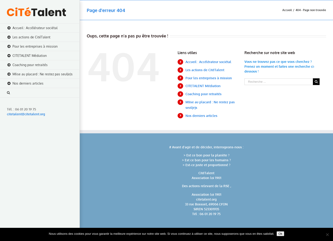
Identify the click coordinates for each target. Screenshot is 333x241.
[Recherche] (40, 93)
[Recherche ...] (278, 81)
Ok (280, 233)
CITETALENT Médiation (203, 86)
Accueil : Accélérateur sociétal (208, 62)
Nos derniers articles (201, 116)
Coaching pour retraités (203, 94)
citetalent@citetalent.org (26, 114)
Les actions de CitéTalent (204, 70)
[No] (327, 234)
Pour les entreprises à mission (208, 78)
